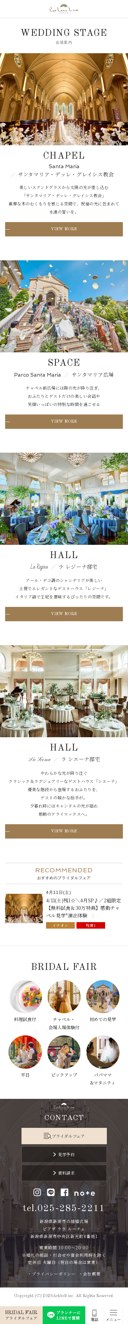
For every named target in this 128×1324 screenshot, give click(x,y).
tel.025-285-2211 (64, 1208)
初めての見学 (102, 1019)
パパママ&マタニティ (102, 1079)
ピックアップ (64, 1075)
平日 (25, 1075)
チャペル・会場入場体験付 (64, 1023)
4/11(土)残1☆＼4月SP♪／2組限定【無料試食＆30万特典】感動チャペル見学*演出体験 (83, 908)
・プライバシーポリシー (51, 1274)
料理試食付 (25, 1019)
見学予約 (66, 1154)
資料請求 (66, 1173)
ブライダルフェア (68, 1136)
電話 (94, 1319)
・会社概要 (90, 1274)
